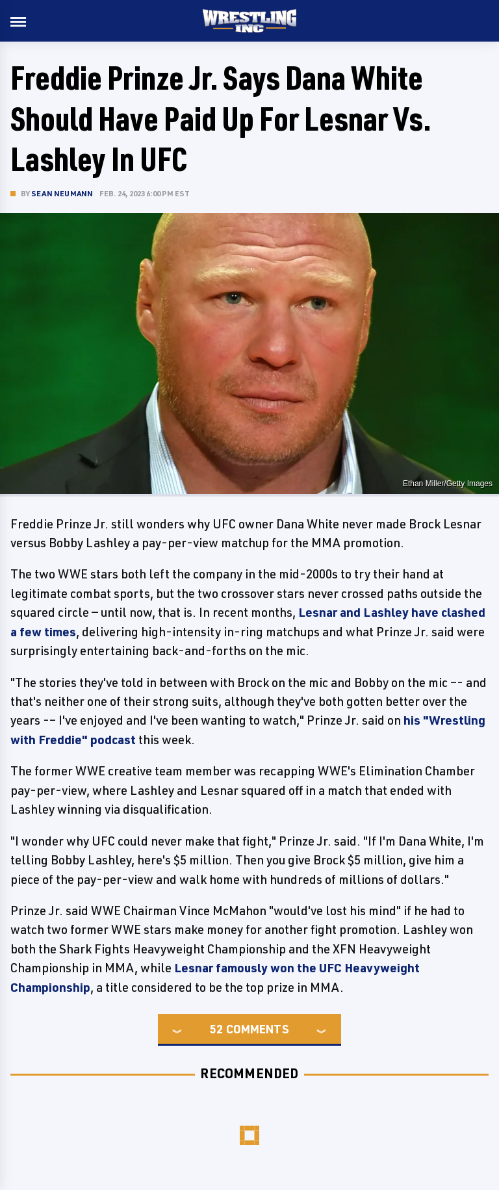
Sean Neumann (62, 193)
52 (216, 1029)
